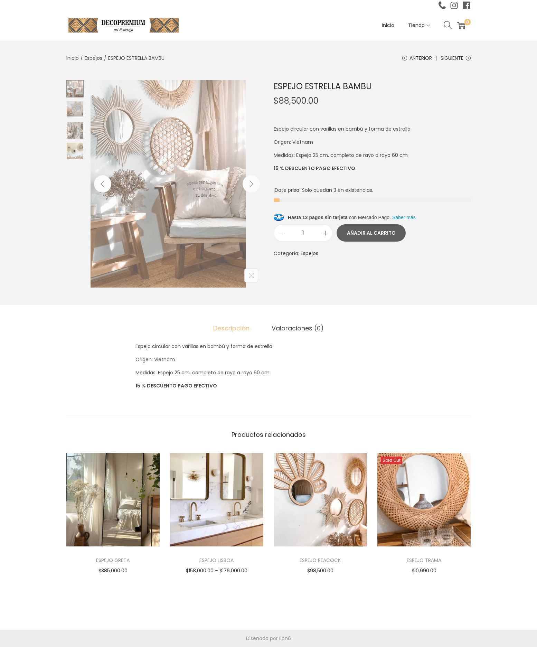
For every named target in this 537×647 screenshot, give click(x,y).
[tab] (231, 328)
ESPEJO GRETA (113, 560)
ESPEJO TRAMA (424, 560)
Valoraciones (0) (298, 328)
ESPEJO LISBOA (216, 560)
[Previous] (102, 184)
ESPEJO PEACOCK (320, 560)
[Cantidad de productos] (303, 233)
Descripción (231, 328)
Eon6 (285, 638)
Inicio (72, 58)
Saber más (404, 217)
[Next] (251, 184)
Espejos (93, 58)
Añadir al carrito (371, 232)
